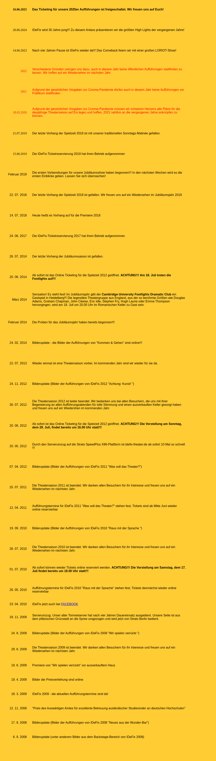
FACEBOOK (69, 604)
